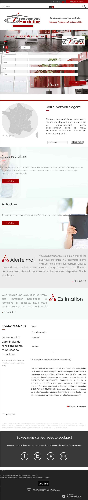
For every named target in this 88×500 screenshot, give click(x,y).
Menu (7, 6)
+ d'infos (10, 181)
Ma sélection (58, 2)
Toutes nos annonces (43, 477)
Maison (10, 51)
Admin (24, 477)
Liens (20, 477)
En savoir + (80, 281)
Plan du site (3, 477)
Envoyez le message (76, 406)
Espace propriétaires (78, 2)
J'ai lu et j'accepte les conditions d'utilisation (19, 81)
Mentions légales (12, 477)
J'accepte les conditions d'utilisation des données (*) (52, 360)
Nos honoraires (31, 477)
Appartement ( (12, 47)
